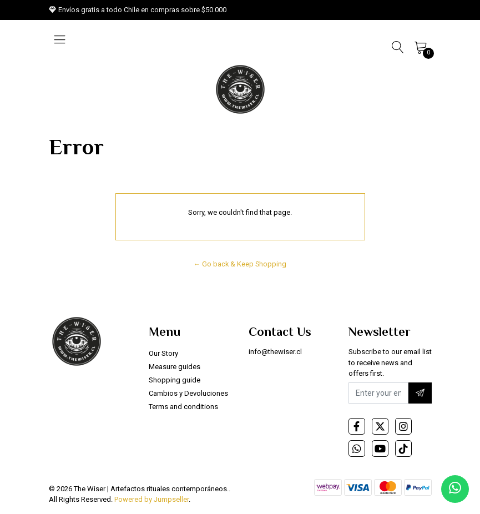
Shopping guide (174, 380)
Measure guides (174, 366)
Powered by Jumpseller (151, 499)
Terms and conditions (183, 406)
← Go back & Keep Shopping (240, 264)
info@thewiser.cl (275, 351)
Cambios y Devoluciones (188, 393)
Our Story (163, 353)
